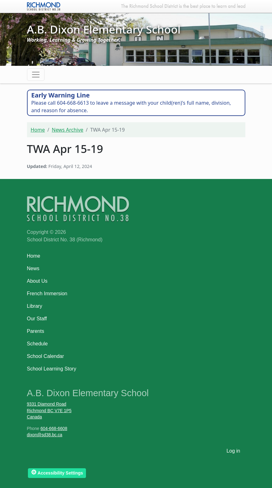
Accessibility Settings (57, 472)
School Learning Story (51, 368)
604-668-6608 (53, 428)
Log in (233, 451)
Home (38, 129)
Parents (35, 331)
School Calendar (45, 356)
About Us (37, 281)
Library (34, 306)
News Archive (67, 129)
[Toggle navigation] (36, 74)
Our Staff (37, 318)
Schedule (37, 343)
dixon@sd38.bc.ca (44, 435)
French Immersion (47, 293)
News (33, 268)
